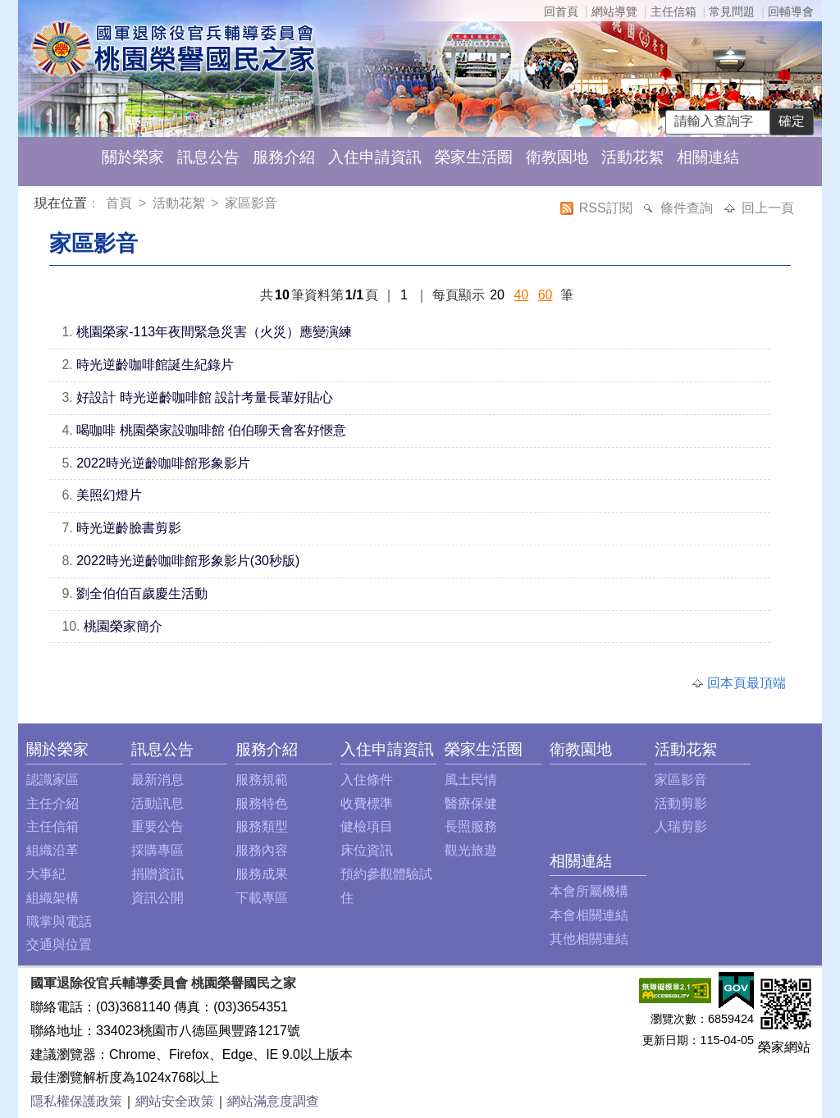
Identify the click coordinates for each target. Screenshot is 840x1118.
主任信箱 (673, 11)
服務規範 (261, 780)
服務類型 (261, 826)
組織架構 (52, 898)
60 (545, 295)
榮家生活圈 (474, 157)
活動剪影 (681, 803)
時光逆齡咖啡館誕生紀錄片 (155, 365)
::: (37, 205)
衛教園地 (557, 157)
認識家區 (52, 780)
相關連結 (708, 157)
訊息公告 (208, 157)
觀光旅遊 (471, 850)
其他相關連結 (589, 939)
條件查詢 (688, 208)
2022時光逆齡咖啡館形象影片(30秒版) (187, 561)
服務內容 (261, 850)
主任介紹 (52, 803)
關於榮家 (133, 157)
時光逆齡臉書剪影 (128, 528)
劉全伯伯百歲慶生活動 (142, 593)
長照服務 (471, 826)
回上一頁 (768, 208)
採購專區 (157, 850)
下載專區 (261, 898)
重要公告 (157, 826)
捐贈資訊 (157, 874)
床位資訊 (366, 850)
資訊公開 (157, 898)
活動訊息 (157, 803)
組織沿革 (52, 850)
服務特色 (261, 803)
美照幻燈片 (109, 495)
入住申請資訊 (375, 157)
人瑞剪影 (681, 826)
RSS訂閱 (607, 208)
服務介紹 (284, 157)
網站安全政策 (174, 1101)
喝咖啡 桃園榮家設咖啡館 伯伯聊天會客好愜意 (211, 430)
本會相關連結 (589, 915)
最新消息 (157, 780)
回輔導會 (791, 11)
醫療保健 (471, 803)
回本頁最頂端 (746, 683)
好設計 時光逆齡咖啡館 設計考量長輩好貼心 (204, 397)
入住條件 (366, 780)
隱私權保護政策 (76, 1101)
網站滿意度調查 (273, 1101)
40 (521, 295)
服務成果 (261, 874)
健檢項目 (366, 826)
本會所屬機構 (589, 891)
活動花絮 (632, 157)
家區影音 (251, 203)
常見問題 (732, 11)
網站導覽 (614, 11)
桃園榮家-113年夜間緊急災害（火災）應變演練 (214, 332)
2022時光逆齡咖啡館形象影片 (163, 463)
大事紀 (46, 874)
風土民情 (471, 780)
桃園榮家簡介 (123, 626)
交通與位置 (59, 944)
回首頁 (561, 11)
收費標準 (366, 803)
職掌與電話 (59, 922)
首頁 (120, 203)
